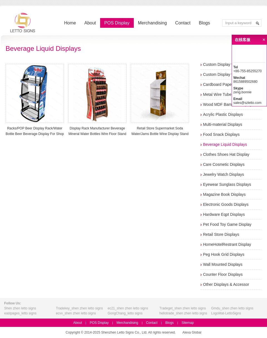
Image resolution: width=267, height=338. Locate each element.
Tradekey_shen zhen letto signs (79, 308)
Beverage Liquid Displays (225, 144)
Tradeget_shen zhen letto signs (182, 308)
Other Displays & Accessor (226, 284)
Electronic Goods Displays (225, 204)
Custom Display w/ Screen (226, 64)
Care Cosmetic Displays (223, 164)
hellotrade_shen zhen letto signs (183, 313)
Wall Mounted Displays (223, 264)
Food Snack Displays (221, 134)
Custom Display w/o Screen (227, 74)
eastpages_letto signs (20, 313)
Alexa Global (191, 332)
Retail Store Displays (221, 234)
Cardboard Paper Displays (226, 84)
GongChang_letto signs (125, 313)
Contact (183, 23)
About (90, 23)
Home (70, 23)
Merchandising (152, 23)
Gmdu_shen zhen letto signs (232, 308)
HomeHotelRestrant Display (227, 244)
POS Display (117, 23)
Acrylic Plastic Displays (223, 114)
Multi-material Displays (222, 124)
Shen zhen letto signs (20, 308)
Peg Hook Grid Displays (223, 254)
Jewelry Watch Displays (223, 174)
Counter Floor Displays (223, 274)
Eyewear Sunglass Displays (227, 184)
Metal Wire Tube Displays (225, 94)
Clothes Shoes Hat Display (226, 154)
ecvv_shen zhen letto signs (76, 313)
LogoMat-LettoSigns (226, 313)
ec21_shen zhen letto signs (128, 308)
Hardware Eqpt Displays (224, 214)
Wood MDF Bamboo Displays (228, 104)
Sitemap (188, 323)
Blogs (204, 23)
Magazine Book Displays (224, 194)
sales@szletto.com (247, 103)
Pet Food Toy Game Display (227, 224)
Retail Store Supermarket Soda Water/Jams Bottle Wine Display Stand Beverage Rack (160, 133)
